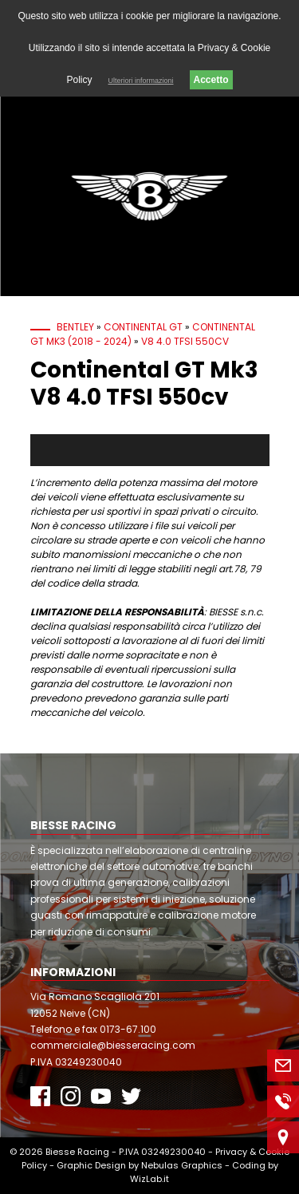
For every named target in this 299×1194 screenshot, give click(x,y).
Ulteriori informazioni (140, 81)
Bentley (75, 327)
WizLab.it (149, 1178)
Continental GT (143, 327)
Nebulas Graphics (181, 1165)
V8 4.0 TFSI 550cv (185, 341)
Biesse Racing (77, 1151)
